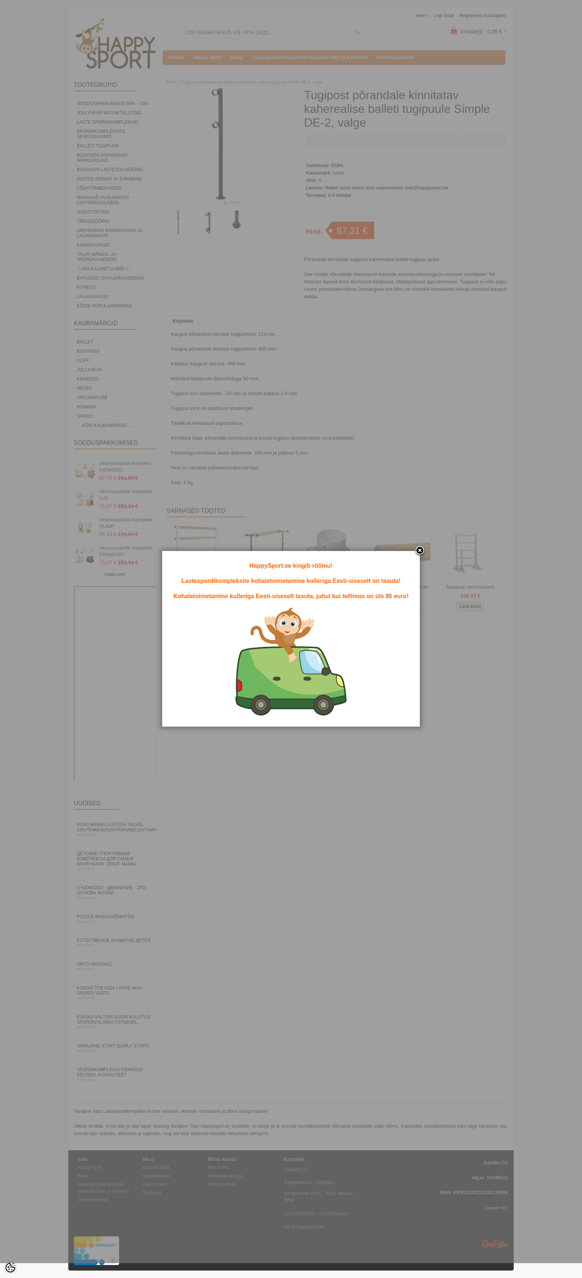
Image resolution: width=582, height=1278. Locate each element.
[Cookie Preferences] (10, 1267)
